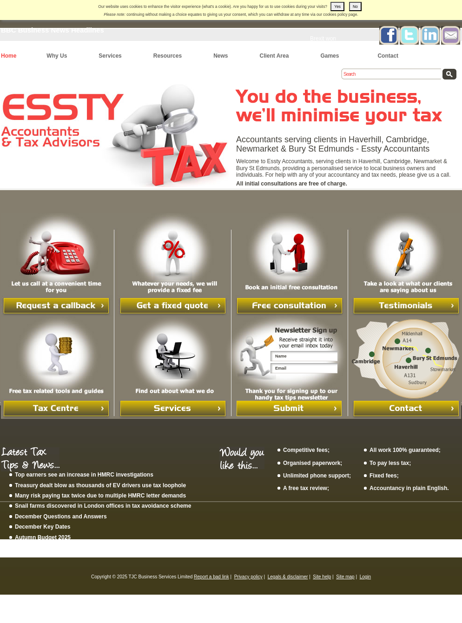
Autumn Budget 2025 (43, 537)
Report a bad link (211, 576)
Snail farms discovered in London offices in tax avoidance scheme (103, 506)
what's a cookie (216, 6)
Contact (387, 56)
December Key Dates (42, 527)
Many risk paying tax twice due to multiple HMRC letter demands (100, 495)
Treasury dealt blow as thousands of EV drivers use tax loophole (100, 485)
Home (8, 56)
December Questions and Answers (61, 516)
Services (110, 56)
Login (365, 576)
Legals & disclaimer (288, 576)
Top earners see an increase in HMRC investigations (84, 474)
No (355, 6)
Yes (337, 6)
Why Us (56, 56)
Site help (322, 576)
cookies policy (335, 14)
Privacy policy (248, 576)
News (220, 56)
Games (329, 56)
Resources (167, 56)
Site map (345, 576)
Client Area (274, 56)
